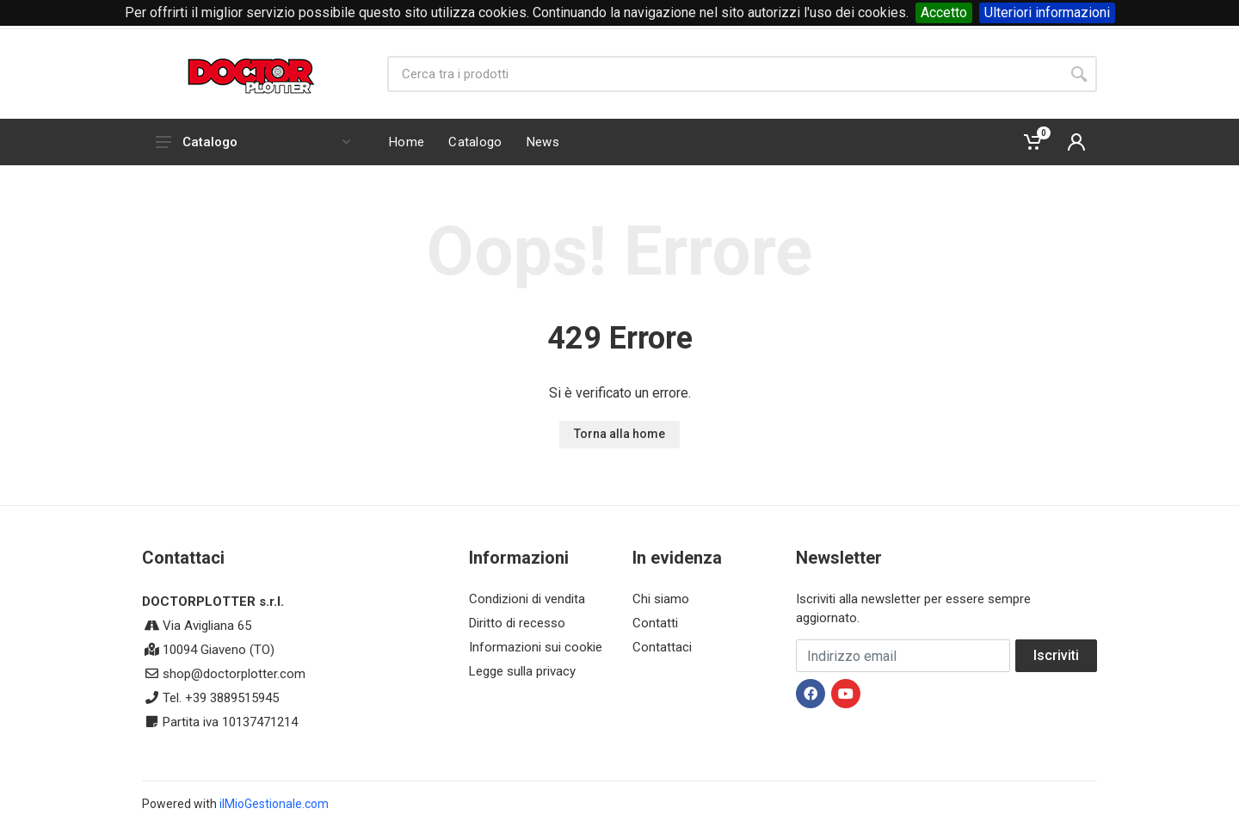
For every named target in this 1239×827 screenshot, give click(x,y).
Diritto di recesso (517, 623)
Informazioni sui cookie (535, 647)
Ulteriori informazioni (1047, 12)
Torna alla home (619, 434)
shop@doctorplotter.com (234, 674)
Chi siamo (660, 599)
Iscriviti (1056, 655)
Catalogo (253, 142)
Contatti (655, 623)
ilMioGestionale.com (274, 804)
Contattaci (662, 647)
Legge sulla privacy (522, 671)
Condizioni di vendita (527, 599)
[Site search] (724, 74)
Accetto (944, 12)
